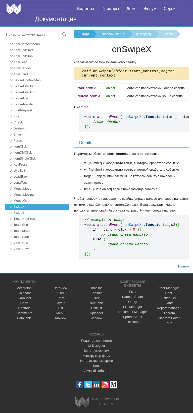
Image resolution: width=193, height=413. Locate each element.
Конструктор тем (96, 352)
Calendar (24, 294)
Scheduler (168, 299)
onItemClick (18, 146)
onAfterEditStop (21, 56)
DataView (60, 289)
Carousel (24, 299)
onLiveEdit (17, 170)
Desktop (133, 323)
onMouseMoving (22, 194)
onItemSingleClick (23, 158)
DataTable (24, 319)
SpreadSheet (132, 318)
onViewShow (19, 249)
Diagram (169, 314)
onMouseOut (19, 200)
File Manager (132, 308)
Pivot (132, 293)
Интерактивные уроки (96, 362)
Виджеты (85, 9)
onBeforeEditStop (22, 92)
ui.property (143, 34)
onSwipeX (17, 207)
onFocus (16, 140)
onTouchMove (20, 231)
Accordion (24, 289)
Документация (56, 18)
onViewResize (20, 243)
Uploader (96, 314)
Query (132, 303)
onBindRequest (21, 110)
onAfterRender (20, 68)
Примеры (110, 9)
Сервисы (172, 9)
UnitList (96, 309)
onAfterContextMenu (25, 44)
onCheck (16, 122)
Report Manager (168, 309)
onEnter (15, 134)
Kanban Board (132, 298)
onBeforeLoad (20, 98)
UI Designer (96, 347)
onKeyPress (18, 164)
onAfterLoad (19, 62)
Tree (96, 299)
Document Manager (132, 313)
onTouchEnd (19, 225)
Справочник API (113, 34)
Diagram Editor (169, 319)
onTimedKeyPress (23, 219)
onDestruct (18, 128)
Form (60, 299)
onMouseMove (20, 188)
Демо (131, 9)
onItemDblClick (21, 152)
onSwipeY (17, 213)
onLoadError (19, 176)
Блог (96, 367)
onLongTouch (19, 182)
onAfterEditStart (21, 50)
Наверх (183, 268)
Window (96, 319)
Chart (24, 304)
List (60, 309)
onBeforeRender (22, 104)
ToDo (168, 324)
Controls (24, 309)
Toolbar (96, 294)
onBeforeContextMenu (26, 80)
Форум (150, 9)
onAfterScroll (19, 74)
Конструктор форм (96, 357)
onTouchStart (19, 237)
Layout (60, 304)
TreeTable (96, 304)
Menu (60, 314)
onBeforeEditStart (23, 86)
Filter (60, 294)
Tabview (60, 319)
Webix (82, 403)
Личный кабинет (96, 372)
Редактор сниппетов (96, 342)
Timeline (96, 289)
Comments (24, 314)
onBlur (14, 116)
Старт (84, 34)
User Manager (168, 289)
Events (168, 34)
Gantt (169, 304)
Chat (168, 294)
